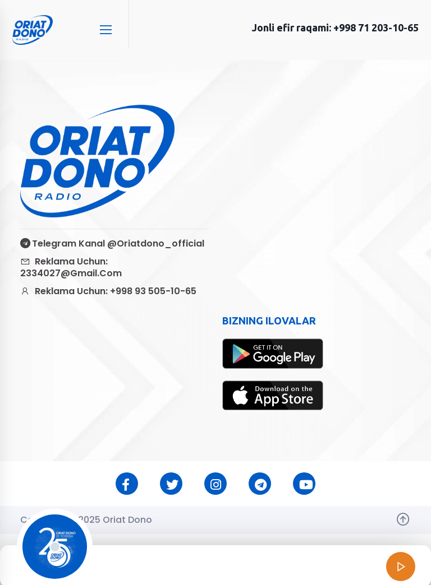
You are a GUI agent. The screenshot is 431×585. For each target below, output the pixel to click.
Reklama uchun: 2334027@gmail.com (71, 267)
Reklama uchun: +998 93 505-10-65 (108, 291)
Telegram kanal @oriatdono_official (112, 243)
